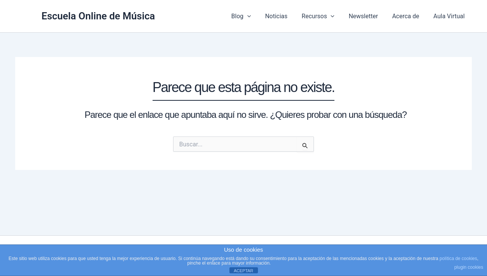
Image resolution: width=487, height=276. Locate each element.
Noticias (285, 16)
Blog (252, 16)
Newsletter (368, 16)
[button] (258, 16)
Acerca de (408, 16)
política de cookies (458, 258)
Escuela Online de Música (98, 16)
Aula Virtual (450, 16)
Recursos (325, 16)
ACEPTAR (243, 270)
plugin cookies (468, 267)
